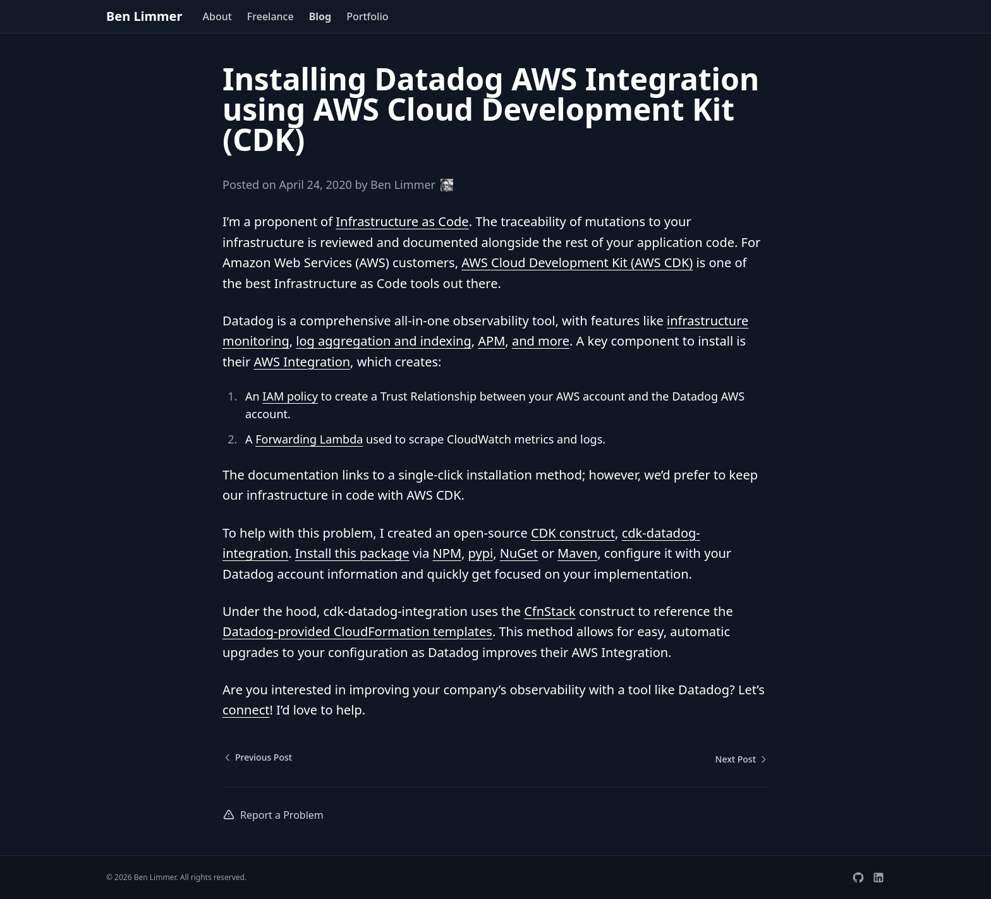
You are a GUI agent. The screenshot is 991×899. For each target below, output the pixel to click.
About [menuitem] (216, 16)
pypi (481, 553)
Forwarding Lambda (309, 439)
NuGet (519, 553)
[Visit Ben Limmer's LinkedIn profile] (878, 877)
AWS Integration (301, 361)
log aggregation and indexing (383, 340)
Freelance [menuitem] (270, 16)
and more (540, 340)
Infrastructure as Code (402, 221)
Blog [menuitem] (320, 16)
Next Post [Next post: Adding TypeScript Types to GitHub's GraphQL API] (742, 759)
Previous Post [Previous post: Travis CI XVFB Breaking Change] (257, 757)
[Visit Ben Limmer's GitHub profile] (858, 877)
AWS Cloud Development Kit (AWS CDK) (577, 262)
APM (491, 340)
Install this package (352, 553)
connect (246, 709)
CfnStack (550, 611)
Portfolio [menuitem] (367, 16)
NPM (447, 553)
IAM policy (290, 396)
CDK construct (573, 532)
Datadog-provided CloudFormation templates (357, 631)
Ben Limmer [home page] (144, 16)
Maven (577, 553)
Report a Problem (273, 814)
